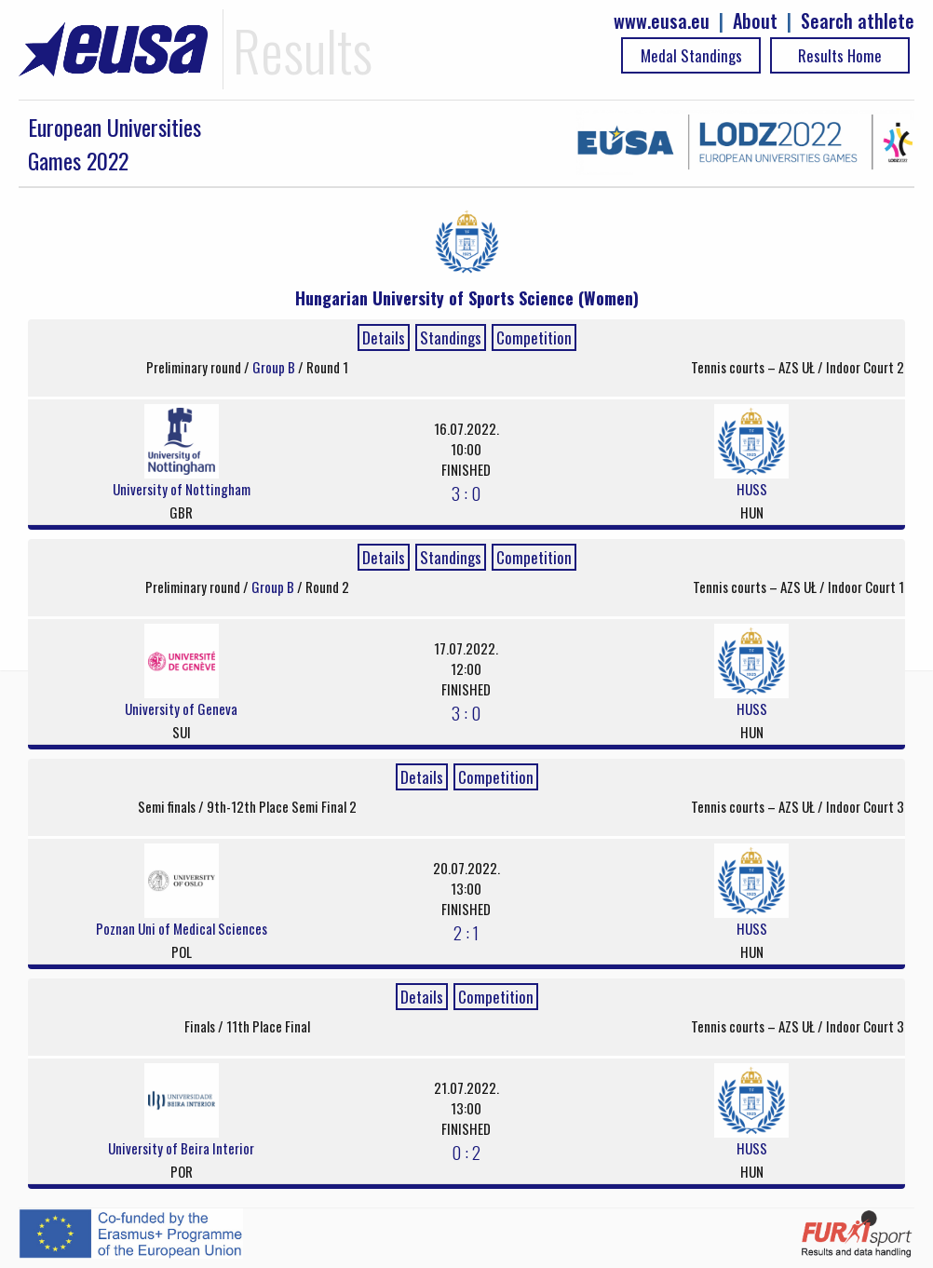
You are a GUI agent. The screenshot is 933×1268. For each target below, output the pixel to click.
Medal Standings (691, 55)
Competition (534, 337)
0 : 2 (466, 1152)
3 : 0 (466, 492)
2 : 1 (466, 932)
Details (383, 337)
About (755, 21)
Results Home (840, 55)
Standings (450, 337)
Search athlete (857, 21)
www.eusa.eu (662, 21)
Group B (275, 367)
